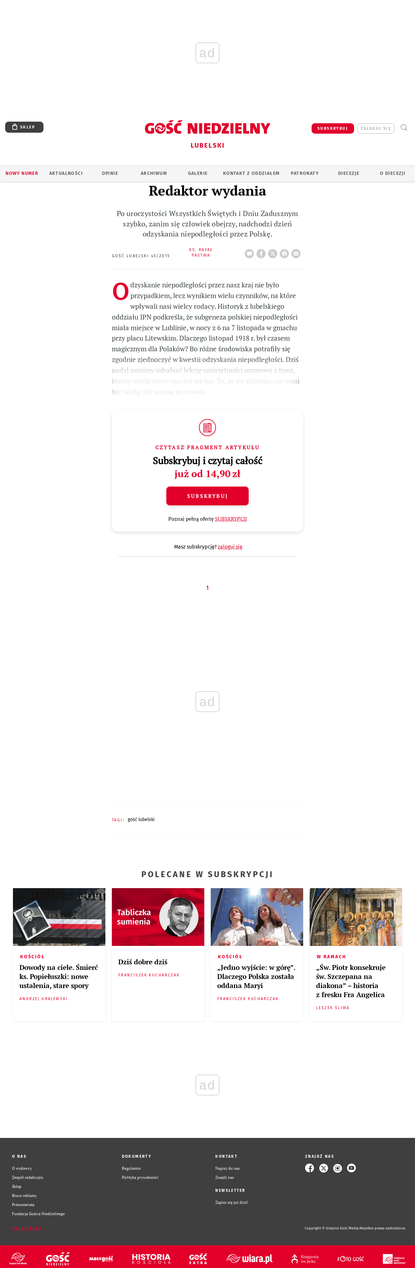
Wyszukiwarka (404, 128)
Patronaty (305, 173)
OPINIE (110, 173)
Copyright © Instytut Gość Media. (332, 1228)
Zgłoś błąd (27, 1228)
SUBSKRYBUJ (332, 128)
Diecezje (348, 173)
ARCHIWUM (154, 173)
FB (262, 251)
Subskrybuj (207, 496)
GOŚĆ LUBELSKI (141, 819)
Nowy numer (22, 173)
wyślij (297, 251)
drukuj (285, 251)
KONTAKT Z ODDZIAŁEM (251, 173)
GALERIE (198, 173)
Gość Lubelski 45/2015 (141, 256)
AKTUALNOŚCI (66, 173)
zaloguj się (376, 128)
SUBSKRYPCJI (231, 518)
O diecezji (392, 173)
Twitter (274, 251)
